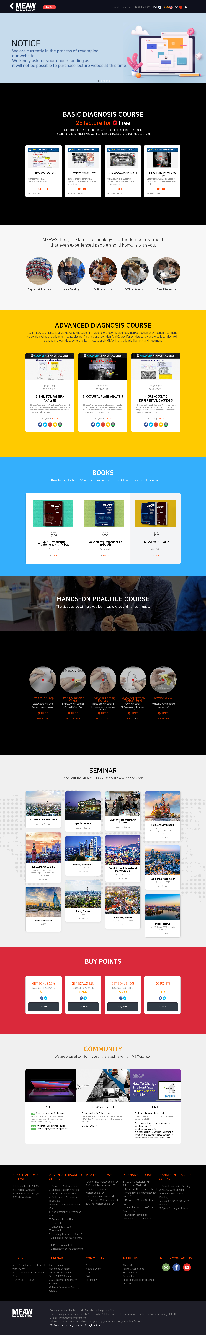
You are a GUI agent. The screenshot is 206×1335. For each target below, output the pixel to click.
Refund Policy (130, 1276)
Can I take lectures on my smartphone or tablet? (157, 1123)
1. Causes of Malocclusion (63, 1186)
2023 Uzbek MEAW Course (43, 819)
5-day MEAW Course (60, 1276)
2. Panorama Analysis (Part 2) (162, 173)
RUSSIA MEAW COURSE (162, 825)
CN (178, 7)
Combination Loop (73, 698)
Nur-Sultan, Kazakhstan (163, 879)
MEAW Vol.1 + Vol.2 (23, 1280)
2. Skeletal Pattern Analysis (64, 1190)
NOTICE (50, 1107)
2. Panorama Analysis (23, 1190)
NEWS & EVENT (103, 1107)
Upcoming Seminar (59, 1269)
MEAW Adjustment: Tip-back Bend (163, 699)
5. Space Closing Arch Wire (173, 1208)
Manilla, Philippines (83, 864)
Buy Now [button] (43, 1006)
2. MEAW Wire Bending (171, 1190)
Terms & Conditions (133, 1269)
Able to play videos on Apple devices (51, 1117)
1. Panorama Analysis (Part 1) (123, 173)
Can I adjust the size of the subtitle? (155, 1116)
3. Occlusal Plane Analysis (62, 1193)
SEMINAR (103, 770)
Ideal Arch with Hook (42, 698)
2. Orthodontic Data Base (83, 173)
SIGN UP (127, 7)
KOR (157, 7)
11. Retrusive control (60, 1245)
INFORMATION (142, 7)
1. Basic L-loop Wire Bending (174, 1186)
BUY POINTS (103, 961)
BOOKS (103, 472)
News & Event (93, 1269)
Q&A (88, 1272)
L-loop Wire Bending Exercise (133, 699)
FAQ (155, 1107)
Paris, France (83, 911)
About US (128, 1265)
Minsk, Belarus (162, 924)
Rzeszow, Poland (123, 917)
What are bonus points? (146, 1129)
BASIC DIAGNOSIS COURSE (103, 114)
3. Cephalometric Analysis (26, 1193)
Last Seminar (56, 1265)
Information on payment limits (48, 1126)
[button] (12, 6)
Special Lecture (83, 823)
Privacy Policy (130, 1272)
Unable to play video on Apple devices (51, 1129)
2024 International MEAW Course (123, 821)
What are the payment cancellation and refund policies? (161, 1135)
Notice (89, 1265)
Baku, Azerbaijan (43, 921)
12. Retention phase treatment (66, 1249)
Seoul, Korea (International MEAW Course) (123, 869)
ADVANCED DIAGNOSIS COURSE (103, 325)
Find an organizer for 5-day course (103, 1117)
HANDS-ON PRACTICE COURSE (103, 599)
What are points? (143, 1126)
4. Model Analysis (21, 1197)
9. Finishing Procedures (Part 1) (66, 1234)
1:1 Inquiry (91, 1280)
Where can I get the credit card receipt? (153, 1138)
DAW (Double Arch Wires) (103, 699)
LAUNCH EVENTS (90, 1126)
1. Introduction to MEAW (44, 173)
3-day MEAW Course (60, 1272)
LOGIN (117, 7)
